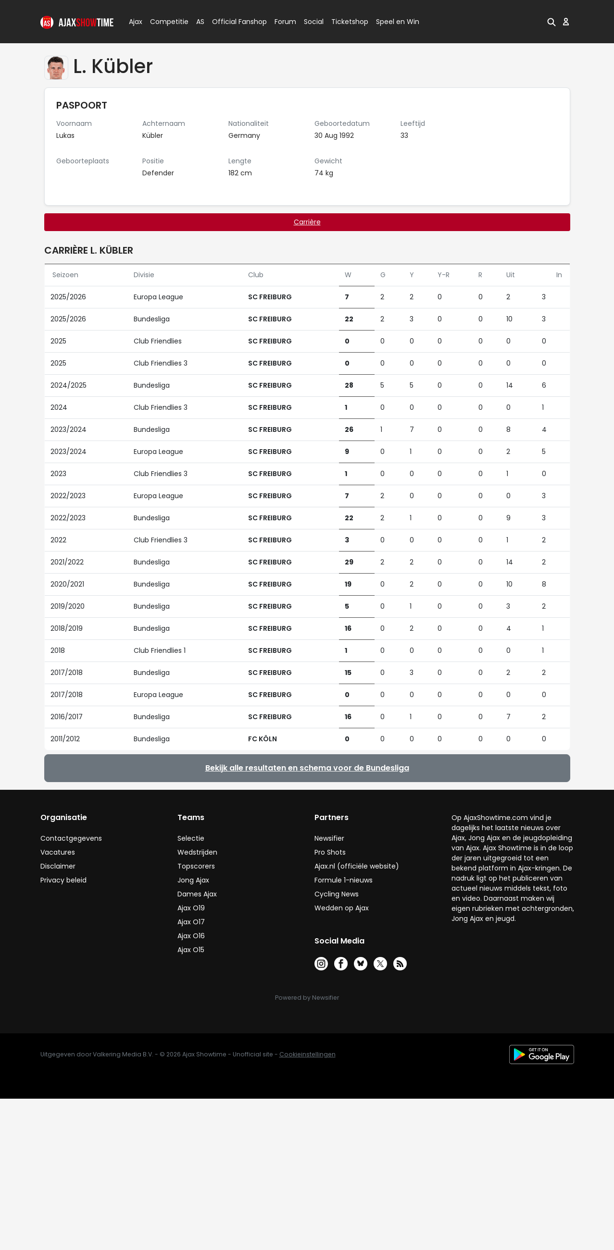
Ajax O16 (191, 936)
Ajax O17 (191, 922)
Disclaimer (57, 866)
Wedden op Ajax (341, 908)
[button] (551, 21)
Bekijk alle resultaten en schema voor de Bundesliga (307, 767)
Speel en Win (397, 21)
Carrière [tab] (307, 222)
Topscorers (196, 866)
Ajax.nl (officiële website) (356, 866)
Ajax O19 (191, 908)
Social (312, 21)
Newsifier (329, 838)
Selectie (190, 838)
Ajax (135, 21)
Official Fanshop (233, 21)
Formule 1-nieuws (343, 880)
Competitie (165, 21)
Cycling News (336, 894)
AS (200, 21)
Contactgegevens (71, 838)
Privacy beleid (63, 880)
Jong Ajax (193, 880)
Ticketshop (349, 21)
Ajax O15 (190, 950)
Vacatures (57, 852)
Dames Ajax (197, 894)
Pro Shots (330, 852)
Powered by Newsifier (307, 997)
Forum (285, 21)
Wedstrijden (197, 852)
